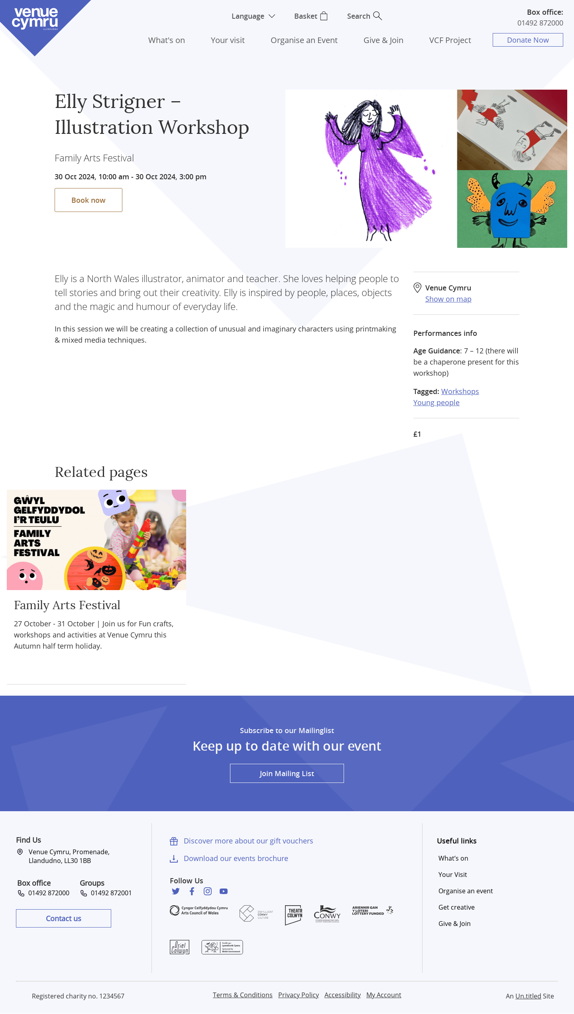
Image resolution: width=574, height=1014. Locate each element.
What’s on (453, 858)
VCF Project (450, 40)
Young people (436, 402)
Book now (88, 200)
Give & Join (383, 40)
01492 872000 (540, 22)
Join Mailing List (287, 773)
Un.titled (528, 996)
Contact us (63, 918)
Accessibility (342, 994)
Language (248, 16)
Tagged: (426, 391)
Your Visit (452, 874)
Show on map (448, 299)
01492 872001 (110, 892)
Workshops (460, 391)
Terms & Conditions (243, 994)
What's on (166, 40)
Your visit (228, 40)
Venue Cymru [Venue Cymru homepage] (35, 19)
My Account (383, 994)
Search (358, 16)
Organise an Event (304, 40)
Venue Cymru (448, 287)
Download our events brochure (236, 858)
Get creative (456, 907)
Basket (305, 16)
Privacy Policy (298, 994)
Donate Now (528, 40)
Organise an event (465, 891)
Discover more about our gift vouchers (248, 840)
